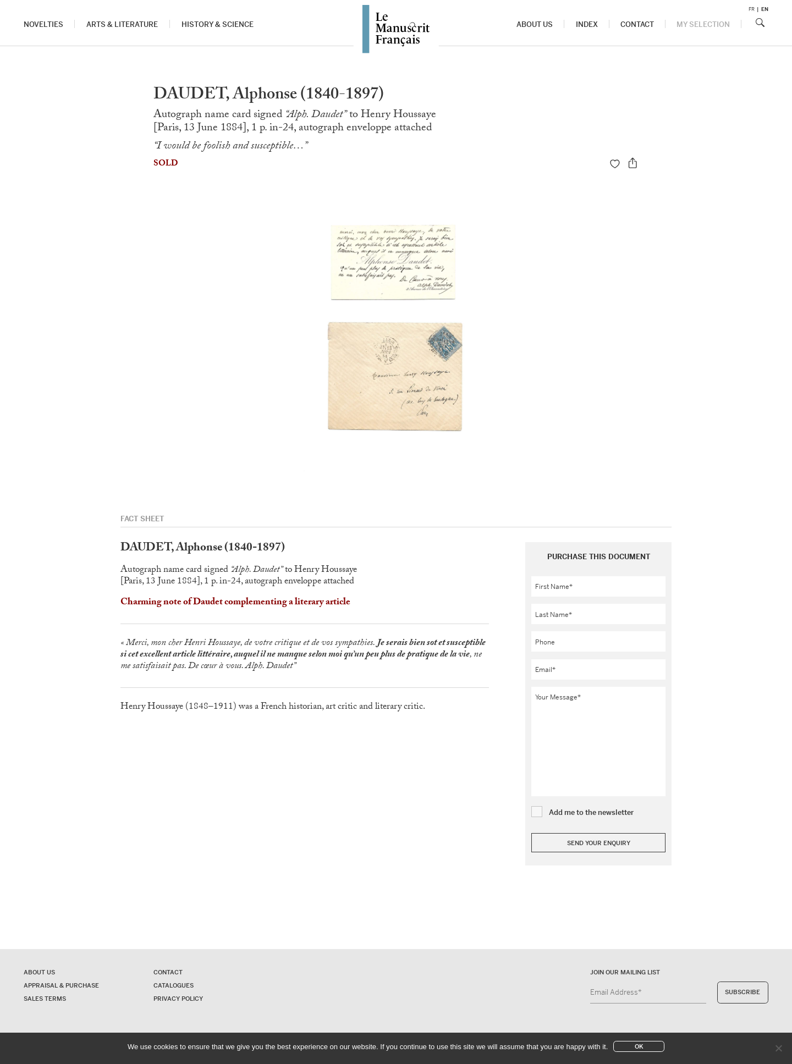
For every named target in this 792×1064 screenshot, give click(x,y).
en (764, 9)
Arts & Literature (122, 24)
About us (534, 24)
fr (752, 9)
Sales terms (45, 998)
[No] (778, 1048)
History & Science (217, 24)
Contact (637, 24)
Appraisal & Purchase (61, 985)
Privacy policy (178, 998)
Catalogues (173, 985)
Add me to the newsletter (591, 812)
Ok (639, 1046)
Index (586, 24)
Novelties (43, 24)
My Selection (703, 24)
